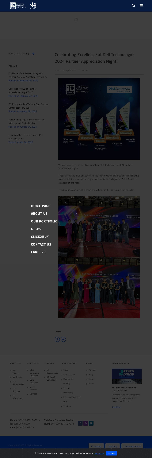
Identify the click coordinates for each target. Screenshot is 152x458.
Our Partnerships (18, 383)
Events (91, 379)
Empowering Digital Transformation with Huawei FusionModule (26, 121)
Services (33, 393)
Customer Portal (132, 446)
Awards (92, 370)
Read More (116, 407)
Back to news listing (21, 53)
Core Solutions (34, 381)
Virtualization (69, 374)
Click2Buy (112, 446)
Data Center (68, 379)
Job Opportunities (52, 371)
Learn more (99, 453)
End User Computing (72, 397)
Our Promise (16, 390)
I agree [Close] (112, 453)
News (91, 383)
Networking (68, 392)
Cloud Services (33, 388)
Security (66, 388)
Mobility (66, 383)
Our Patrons (16, 371)
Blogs (91, 374)
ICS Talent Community (51, 378)
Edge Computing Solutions (34, 373)
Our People (17, 377)
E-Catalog (96, 446)
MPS (65, 401)
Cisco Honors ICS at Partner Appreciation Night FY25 (22, 90)
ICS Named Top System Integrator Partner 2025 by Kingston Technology (27, 75)
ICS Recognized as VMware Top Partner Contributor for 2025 (28, 105)
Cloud (65, 370)
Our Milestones (17, 397)
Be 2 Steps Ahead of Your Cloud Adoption (124, 389)
